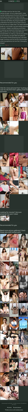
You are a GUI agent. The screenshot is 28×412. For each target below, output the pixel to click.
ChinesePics (14, 1)
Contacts (9, 407)
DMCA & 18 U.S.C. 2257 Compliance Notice (14, 410)
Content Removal (17, 407)
